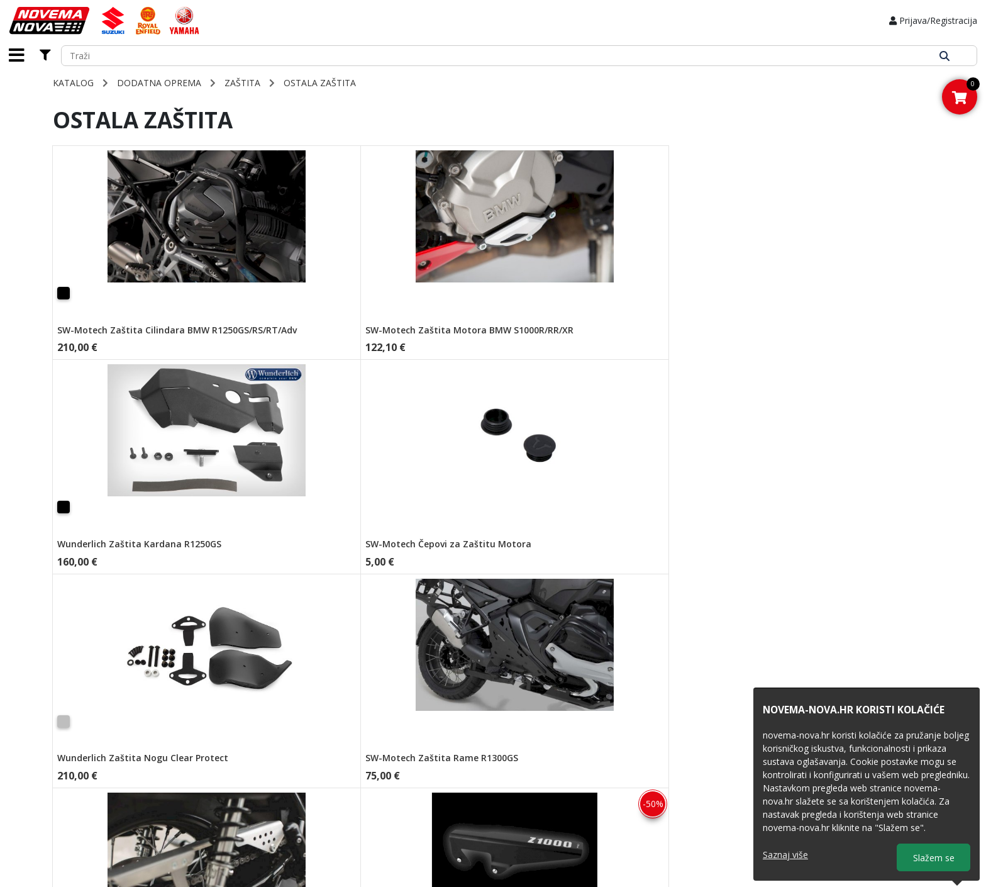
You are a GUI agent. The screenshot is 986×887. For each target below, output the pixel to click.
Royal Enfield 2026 (546, 747)
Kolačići (385, 800)
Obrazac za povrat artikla (560, 734)
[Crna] (63, 293)
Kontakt (248, 800)
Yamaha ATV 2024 (546, 773)
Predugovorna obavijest (419, 787)
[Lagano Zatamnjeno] (768, 293)
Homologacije (260, 773)
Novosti (248, 760)
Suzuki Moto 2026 (545, 760)
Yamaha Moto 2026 (549, 787)
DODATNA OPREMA (159, 83)
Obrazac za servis (268, 787)
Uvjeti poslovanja (405, 773)
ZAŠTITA (242, 83)
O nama (248, 747)
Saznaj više (785, 855)
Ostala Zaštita (320, 83)
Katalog (73, 83)
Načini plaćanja (401, 734)
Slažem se (934, 858)
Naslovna (251, 734)
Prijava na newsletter (413, 813)
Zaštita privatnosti (407, 747)
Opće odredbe (399, 760)
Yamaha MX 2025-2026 (556, 800)
